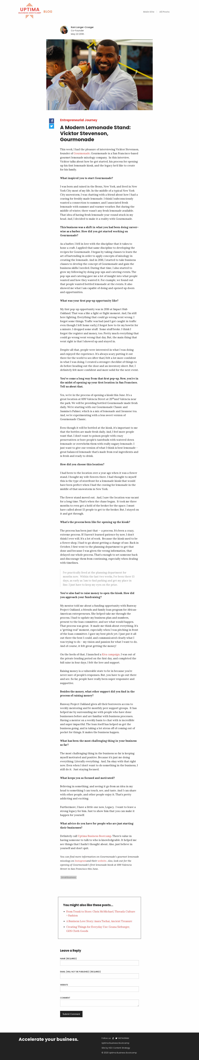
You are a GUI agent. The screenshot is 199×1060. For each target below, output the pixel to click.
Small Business (68, 877)
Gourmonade (82, 153)
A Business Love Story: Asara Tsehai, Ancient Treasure (99, 921)
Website (64, 984)
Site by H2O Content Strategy (116, 1047)
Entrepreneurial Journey (78, 120)
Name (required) (68, 958)
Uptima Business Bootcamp (94, 836)
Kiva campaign (111, 654)
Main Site (148, 11)
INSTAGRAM (123, 1038)
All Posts (164, 11)
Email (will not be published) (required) (80, 971)
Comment (65, 997)
